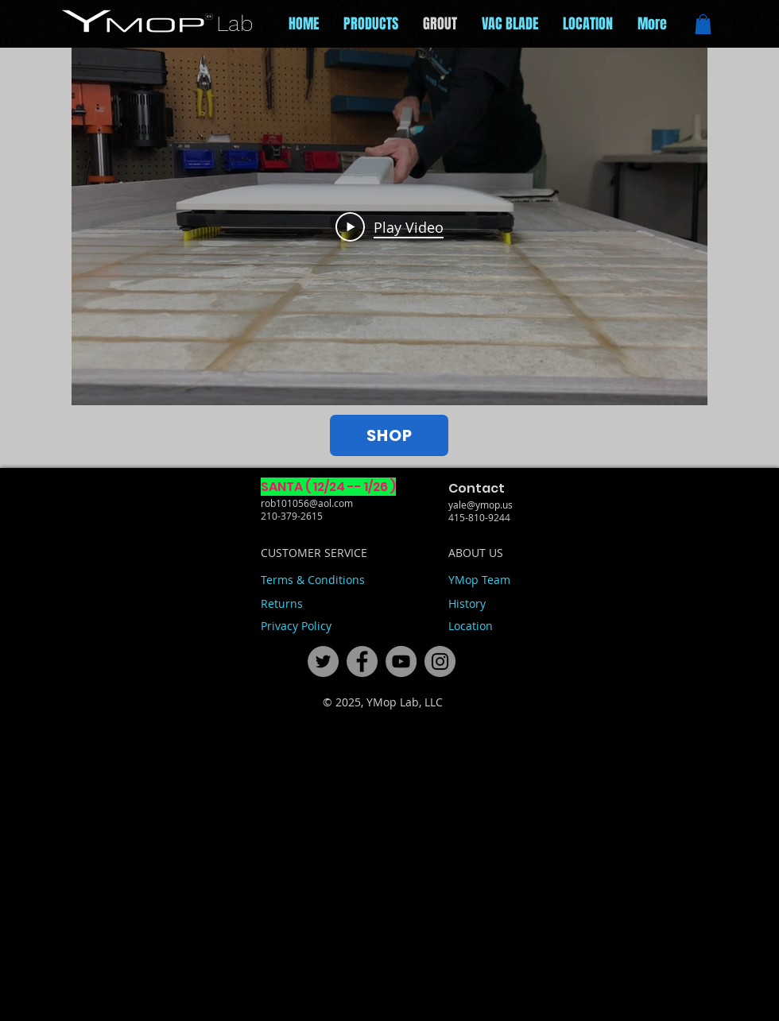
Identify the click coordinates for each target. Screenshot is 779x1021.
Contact (476, 488)
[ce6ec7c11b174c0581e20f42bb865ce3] (362, 661)
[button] (703, 24)
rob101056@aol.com (307, 503)
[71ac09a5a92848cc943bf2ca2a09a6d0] (401, 661)
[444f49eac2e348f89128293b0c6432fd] (323, 661)
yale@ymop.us (480, 504)
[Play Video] (389, 226)
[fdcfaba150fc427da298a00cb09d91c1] (439, 661)
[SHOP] (389, 435)
